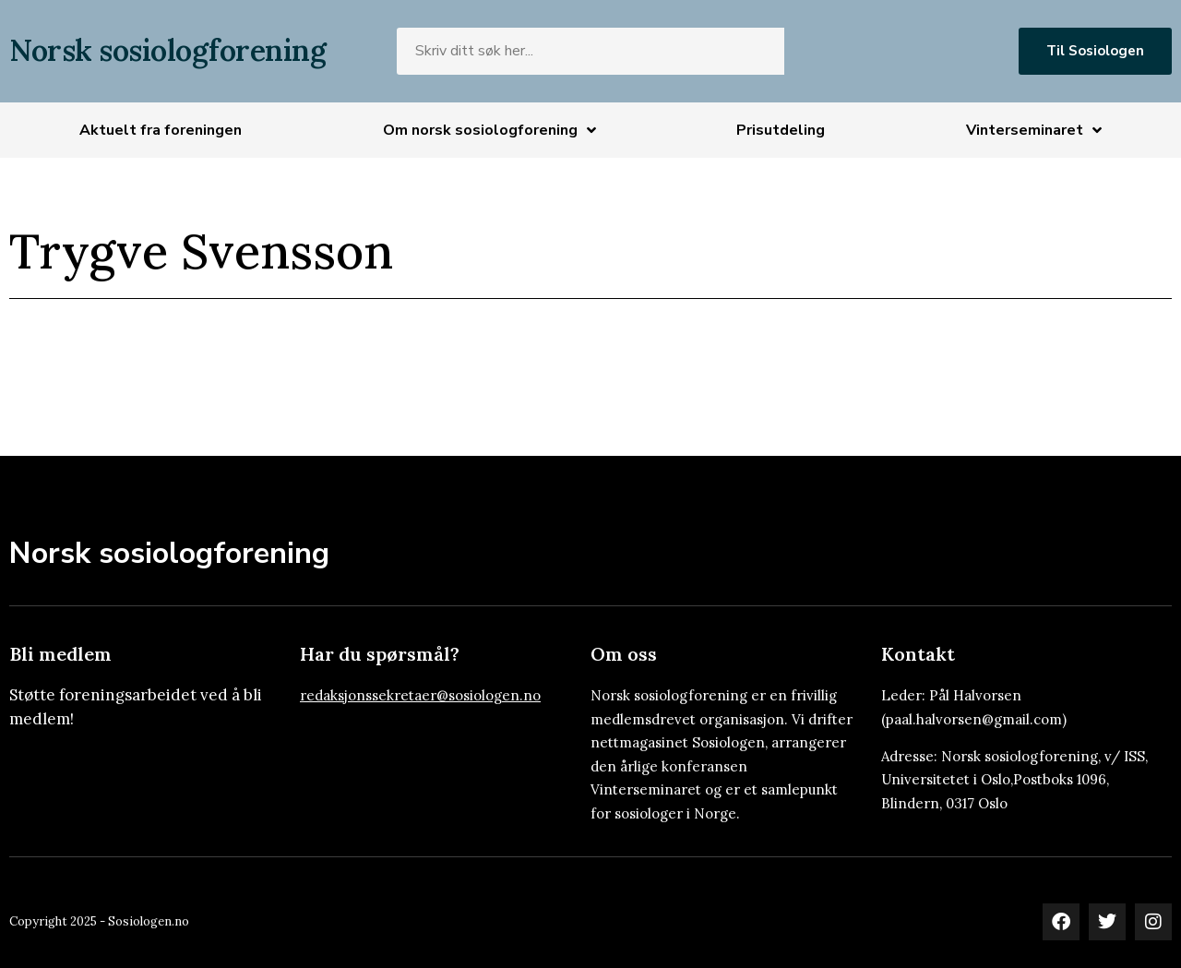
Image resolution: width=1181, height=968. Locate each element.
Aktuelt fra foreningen (160, 130)
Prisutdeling (780, 130)
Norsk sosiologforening (167, 50)
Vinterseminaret (1034, 130)
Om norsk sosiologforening (489, 130)
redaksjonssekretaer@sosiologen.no (420, 695)
